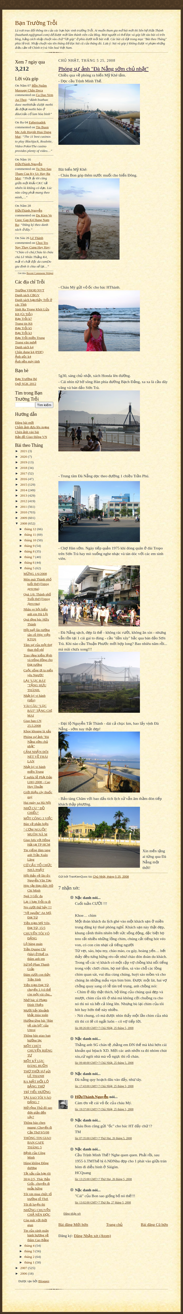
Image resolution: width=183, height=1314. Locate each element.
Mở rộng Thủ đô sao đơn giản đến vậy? (37, 1112)
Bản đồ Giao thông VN (31, 437)
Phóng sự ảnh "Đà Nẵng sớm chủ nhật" (36, 741)
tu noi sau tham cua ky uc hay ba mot (33, 173)
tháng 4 (29, 1245)
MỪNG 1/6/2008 (35, 574)
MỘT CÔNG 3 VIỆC (38, 818)
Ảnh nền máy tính (27, 361)
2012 (24, 501)
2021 (24, 451)
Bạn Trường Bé (26, 379)
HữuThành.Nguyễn (28, 164)
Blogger (43, 1281)
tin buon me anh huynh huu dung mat (33, 131)
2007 (24, 1268)
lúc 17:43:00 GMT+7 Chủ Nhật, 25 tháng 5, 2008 (104, 1086)
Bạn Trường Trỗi (36, 23)
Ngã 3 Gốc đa (33, 896)
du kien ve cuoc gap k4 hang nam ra (33, 220)
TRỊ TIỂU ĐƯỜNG (36, 1092)
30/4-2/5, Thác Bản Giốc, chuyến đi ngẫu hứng (36, 1183)
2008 (24, 523)
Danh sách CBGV (27, 295)
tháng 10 (30, 540)
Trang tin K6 (23, 323)
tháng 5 (29, 568)
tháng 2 (29, 1257)
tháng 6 (29, 562)
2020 (24, 456)
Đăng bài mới (24, 422)
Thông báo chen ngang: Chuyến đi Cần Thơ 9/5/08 (37, 1127)
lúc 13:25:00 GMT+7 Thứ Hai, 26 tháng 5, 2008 (103, 1179)
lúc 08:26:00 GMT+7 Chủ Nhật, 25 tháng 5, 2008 (104, 1028)
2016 (24, 479)
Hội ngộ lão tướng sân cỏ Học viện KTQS (36, 634)
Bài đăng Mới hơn (73, 1224)
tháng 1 (29, 1262)
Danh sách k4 (24, 347)
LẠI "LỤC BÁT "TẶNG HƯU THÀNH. (34, 685)
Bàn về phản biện (35, 824)
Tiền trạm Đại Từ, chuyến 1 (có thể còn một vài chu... (37, 989)
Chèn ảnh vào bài (27, 432)
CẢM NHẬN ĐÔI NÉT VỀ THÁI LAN (35, 756)
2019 (24, 462)
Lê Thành (36, 238)
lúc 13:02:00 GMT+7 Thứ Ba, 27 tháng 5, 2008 (103, 1202)
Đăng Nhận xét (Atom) (92, 1235)
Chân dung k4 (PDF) (29, 352)
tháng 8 (29, 551)
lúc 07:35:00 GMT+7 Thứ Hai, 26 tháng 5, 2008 (103, 1138)
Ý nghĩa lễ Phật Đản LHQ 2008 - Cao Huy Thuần (37, 781)
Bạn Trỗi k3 (23, 333)
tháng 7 (29, 557)
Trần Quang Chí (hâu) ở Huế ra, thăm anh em (36, 953)
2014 (24, 490)
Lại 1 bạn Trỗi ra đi (37, 902)
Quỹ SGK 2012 (25, 384)
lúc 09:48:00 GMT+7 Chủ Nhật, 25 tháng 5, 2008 (104, 1062)
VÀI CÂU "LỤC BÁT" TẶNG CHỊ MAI (37, 710)
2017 (24, 473)
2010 (24, 512)
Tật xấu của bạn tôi (37, 1173)
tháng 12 (30, 529)
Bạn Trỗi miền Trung (30, 338)
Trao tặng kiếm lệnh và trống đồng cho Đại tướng (38, 660)
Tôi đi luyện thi (34, 1204)
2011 (24, 507)
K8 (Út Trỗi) (24, 314)
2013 (24, 495)
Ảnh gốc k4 (23, 356)
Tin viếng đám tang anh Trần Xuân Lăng (36, 854)
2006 (24, 1273)
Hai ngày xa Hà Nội (37, 802)
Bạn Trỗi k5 (23, 328)
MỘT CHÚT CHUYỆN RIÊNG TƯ (37, 1050)
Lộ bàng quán (32, 944)
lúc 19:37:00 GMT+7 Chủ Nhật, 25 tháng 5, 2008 (104, 1109)
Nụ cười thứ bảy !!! (37, 907)
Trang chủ (114, 1224)
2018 (24, 468)
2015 (24, 484)
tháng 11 (30, 534)
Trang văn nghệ (26, 342)
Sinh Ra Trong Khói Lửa (32, 309)
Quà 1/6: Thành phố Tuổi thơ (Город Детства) (37, 599)
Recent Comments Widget (40, 273)
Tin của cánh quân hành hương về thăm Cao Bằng (36, 1235)
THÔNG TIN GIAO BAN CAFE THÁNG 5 (37, 1142)
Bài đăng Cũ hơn (154, 1224)
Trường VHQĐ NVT (29, 290)
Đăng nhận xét (72, 1213)
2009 (24, 518)
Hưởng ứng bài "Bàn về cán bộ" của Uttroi (38, 1025)
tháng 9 (29, 546)
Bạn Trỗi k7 (23, 319)
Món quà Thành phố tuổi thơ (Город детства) (37, 584)
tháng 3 (29, 1251)
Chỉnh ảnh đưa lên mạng (32, 427)
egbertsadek (37, 122)
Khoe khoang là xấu (37, 731)
